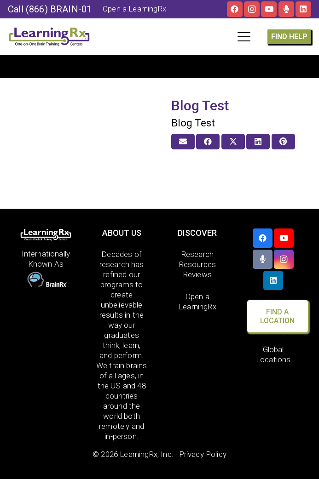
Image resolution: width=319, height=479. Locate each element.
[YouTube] (269, 9)
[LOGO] (49, 37)
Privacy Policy (202, 454)
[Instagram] (252, 9)
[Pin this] (283, 141)
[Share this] (208, 141)
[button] (243, 36)
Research (197, 254)
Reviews (197, 274)
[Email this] (183, 141)
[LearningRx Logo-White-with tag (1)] (46, 234)
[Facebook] (235, 9)
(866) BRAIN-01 (59, 9)
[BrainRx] (46, 280)
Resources (197, 264)
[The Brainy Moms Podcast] (286, 9)
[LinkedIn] (303, 9)
